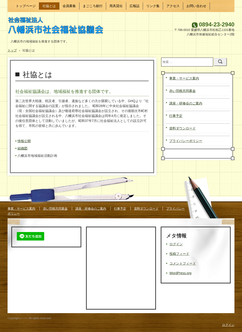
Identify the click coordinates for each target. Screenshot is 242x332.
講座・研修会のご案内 (185, 103)
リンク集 (153, 6)
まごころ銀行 (93, 6)
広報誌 (134, 6)
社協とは (49, 6)
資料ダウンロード (182, 128)
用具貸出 (116, 6)
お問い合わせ (196, 6)
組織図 (22, 148)
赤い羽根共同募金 (182, 91)
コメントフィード (182, 263)
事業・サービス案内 (184, 78)
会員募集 (69, 6)
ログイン (176, 244)
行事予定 (175, 116)
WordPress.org (180, 273)
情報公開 (24, 141)
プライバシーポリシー (185, 141)
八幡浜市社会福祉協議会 (58, 27)
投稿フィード (179, 254)
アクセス (173, 6)
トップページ (26, 6)
